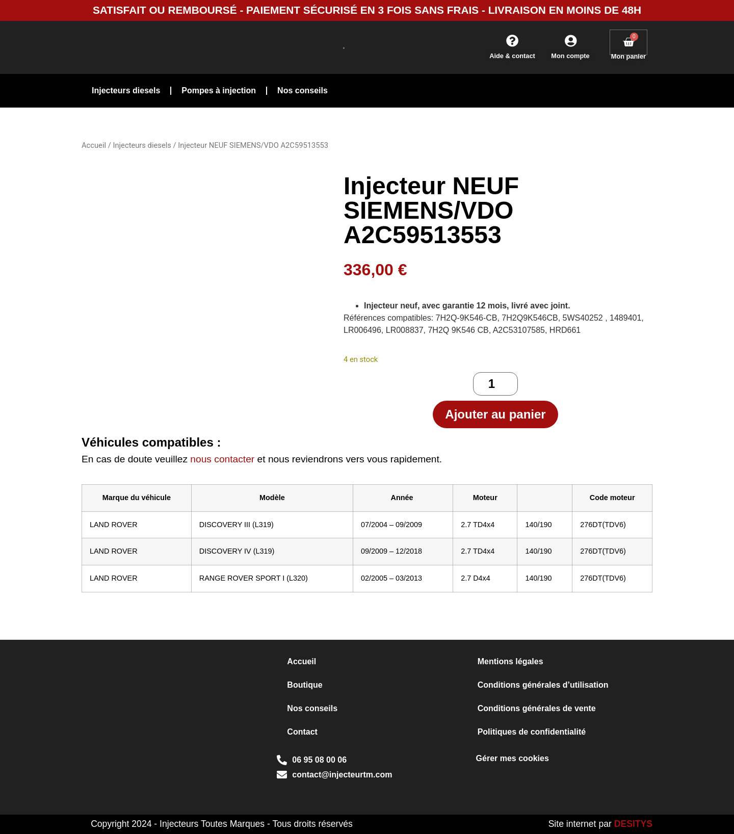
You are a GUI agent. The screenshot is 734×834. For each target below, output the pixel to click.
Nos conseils (302, 90)
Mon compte (570, 56)
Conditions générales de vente (537, 708)
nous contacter (222, 459)
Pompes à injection (218, 90)
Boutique (304, 685)
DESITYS (633, 824)
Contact (302, 731)
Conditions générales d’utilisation (543, 685)
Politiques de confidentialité (532, 731)
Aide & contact (512, 56)
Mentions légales (510, 661)
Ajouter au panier (495, 414)
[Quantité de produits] (495, 384)
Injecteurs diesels (126, 90)
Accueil (94, 145)
